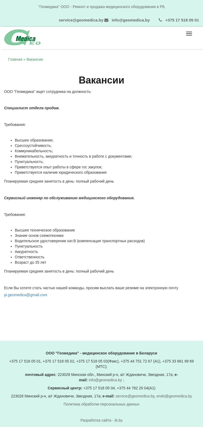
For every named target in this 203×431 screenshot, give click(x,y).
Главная (15, 59)
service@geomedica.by (81, 20)
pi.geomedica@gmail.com (25, 295)
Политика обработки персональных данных (101, 404)
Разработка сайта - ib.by (101, 420)
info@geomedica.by (131, 20)
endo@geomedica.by (174, 396)
